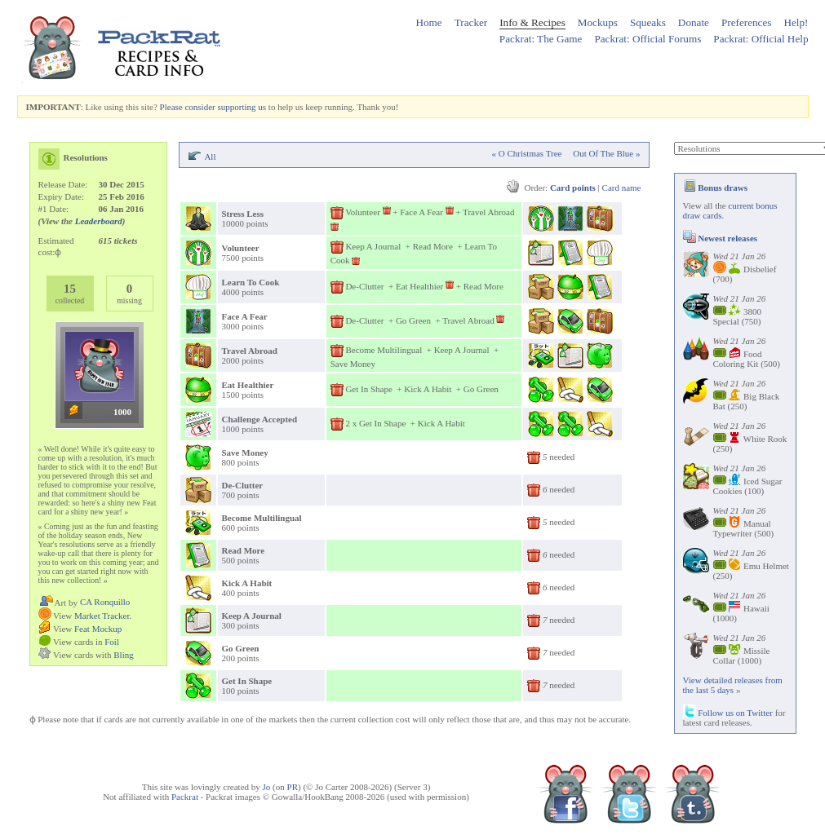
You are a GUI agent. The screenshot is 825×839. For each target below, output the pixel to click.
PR (292, 787)
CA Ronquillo (105, 602)
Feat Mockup (98, 629)
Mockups (598, 22)
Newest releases (720, 238)
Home (428, 22)
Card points (573, 187)
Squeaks (648, 22)
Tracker (471, 22)
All (209, 156)
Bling (123, 655)
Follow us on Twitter (728, 713)
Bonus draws (715, 187)
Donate (693, 22)
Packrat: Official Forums (647, 39)
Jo (267, 787)
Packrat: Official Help (760, 39)
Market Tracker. (102, 615)
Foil (111, 642)
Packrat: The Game (541, 39)
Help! (795, 22)
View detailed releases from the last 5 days (733, 685)
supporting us (241, 107)
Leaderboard (98, 221)
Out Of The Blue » (606, 153)
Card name (621, 187)
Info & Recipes (532, 22)
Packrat (184, 796)
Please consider (187, 107)
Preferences (746, 22)
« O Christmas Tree (527, 153)
